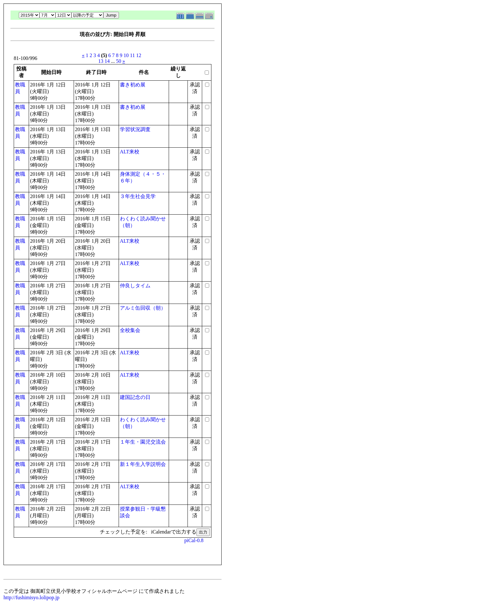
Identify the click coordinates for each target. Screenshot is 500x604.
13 (100, 61)
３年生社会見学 (138, 196)
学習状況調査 (135, 129)
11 (132, 55)
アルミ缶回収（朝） (143, 308)
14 (107, 61)
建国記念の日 (135, 397)
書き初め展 (132, 84)
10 (126, 55)
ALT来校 (130, 151)
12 (138, 55)
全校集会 (130, 330)
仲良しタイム (135, 285)
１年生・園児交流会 (143, 442)
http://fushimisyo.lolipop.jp (31, 597)
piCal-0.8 (193, 540)
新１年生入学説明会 (143, 464)
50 (118, 61)
